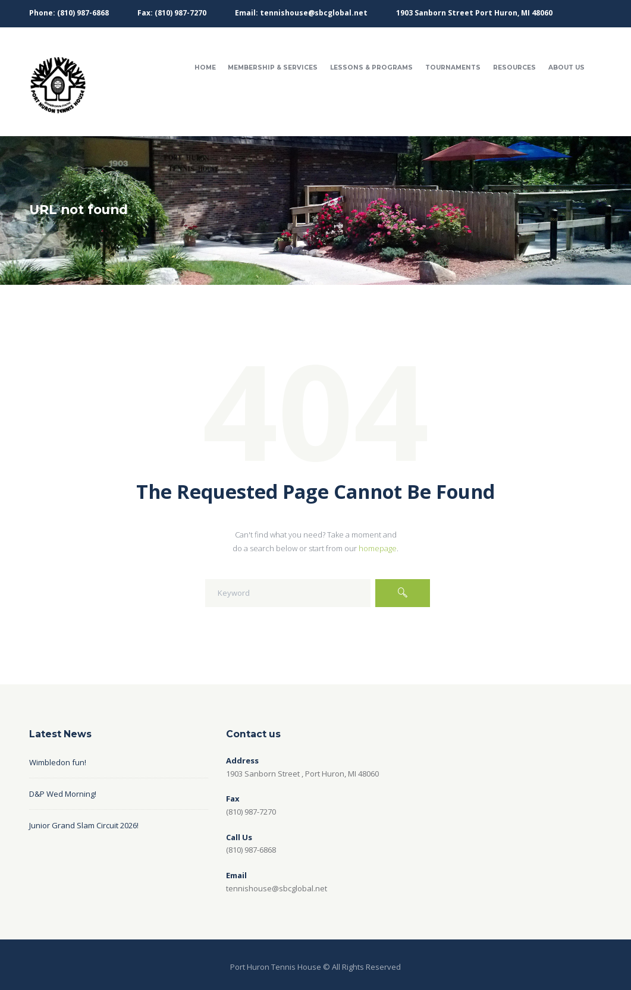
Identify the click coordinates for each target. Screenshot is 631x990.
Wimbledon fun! (57, 762)
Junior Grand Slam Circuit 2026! (84, 825)
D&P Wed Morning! (62, 793)
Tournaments (453, 67)
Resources (514, 67)
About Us (566, 67)
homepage (378, 548)
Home (205, 67)
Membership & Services (273, 67)
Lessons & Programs (371, 67)
